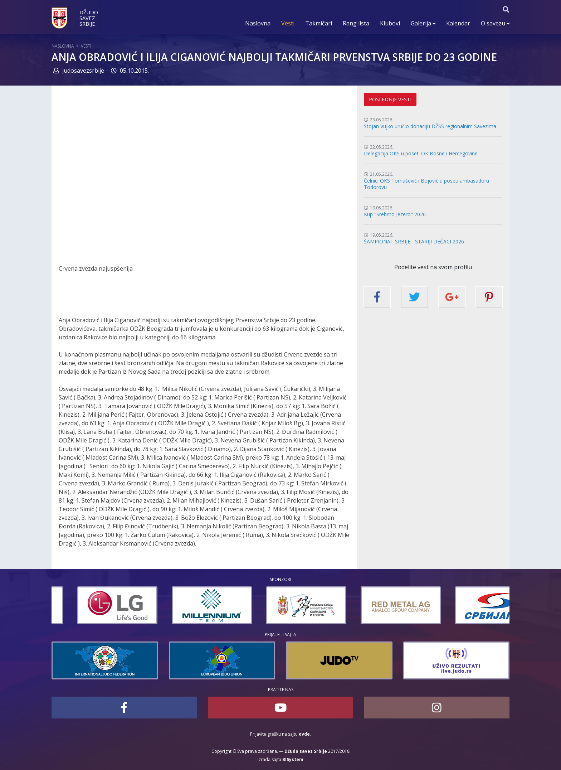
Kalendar (458, 23)
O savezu (495, 23)
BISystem (292, 759)
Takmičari (318, 23)
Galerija (423, 23)
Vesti (287, 23)
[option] (92, 605)
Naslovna (257, 23)
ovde (304, 734)
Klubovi (390, 23)
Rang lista (356, 23)
